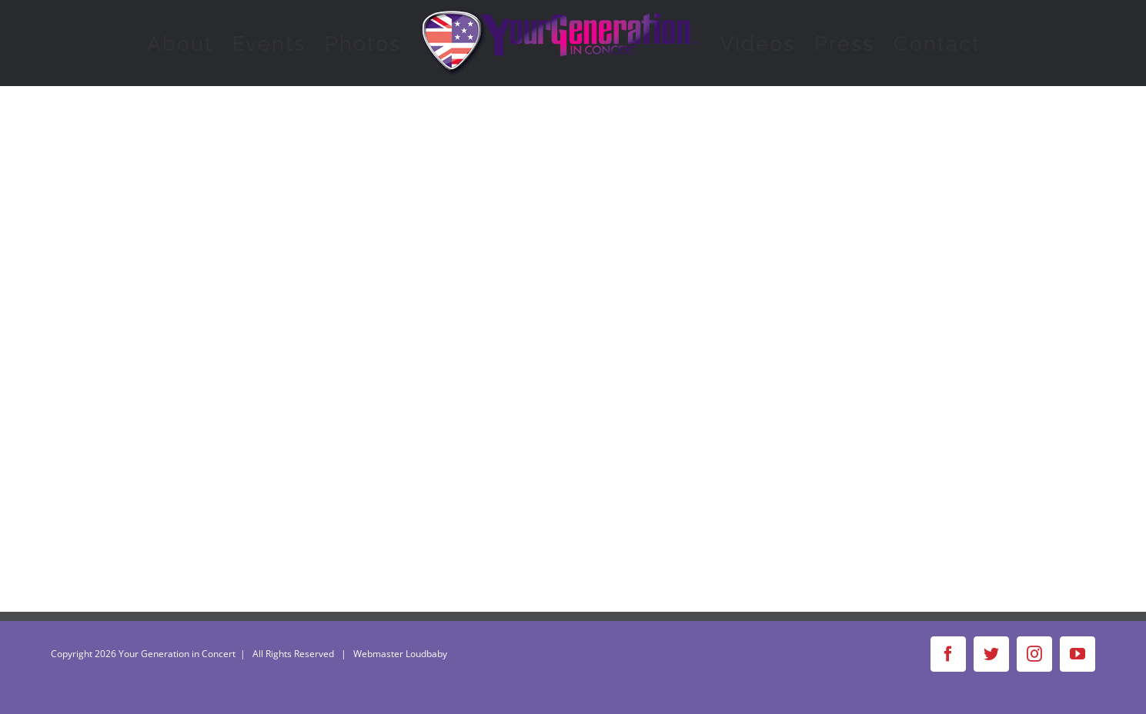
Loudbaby (426, 653)
